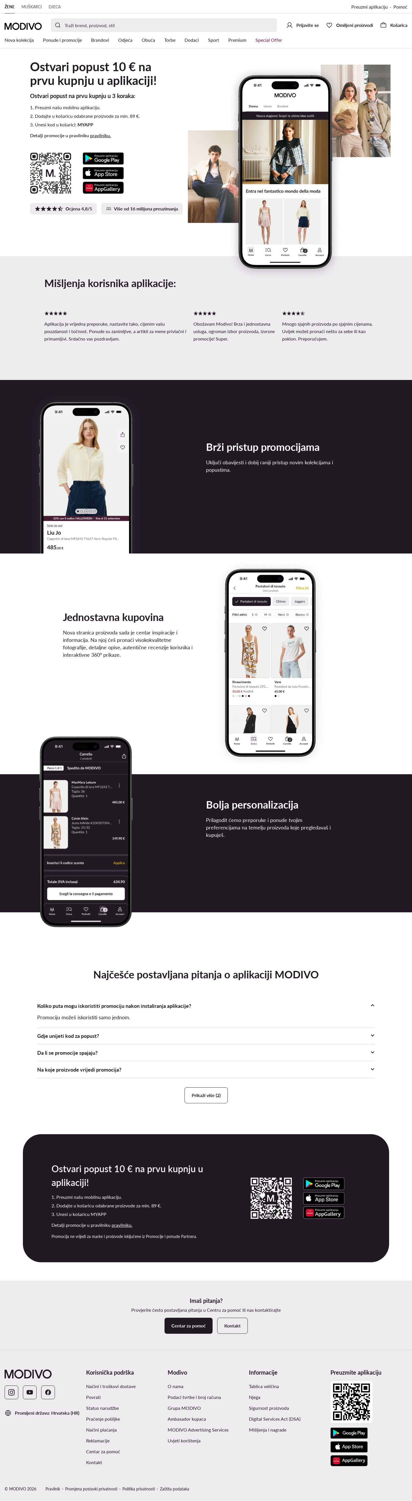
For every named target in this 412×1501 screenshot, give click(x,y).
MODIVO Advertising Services (198, 1429)
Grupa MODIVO (184, 1408)
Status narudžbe (102, 1408)
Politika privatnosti (138, 1488)
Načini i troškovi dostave (111, 1386)
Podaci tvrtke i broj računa (194, 1397)
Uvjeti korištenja (184, 1440)
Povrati (93, 1397)
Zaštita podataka (174, 1488)
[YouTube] (30, 1392)
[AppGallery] (349, 1460)
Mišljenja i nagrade (267, 1429)
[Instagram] (11, 1392)
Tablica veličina (264, 1386)
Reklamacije (98, 1440)
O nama (175, 1386)
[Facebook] (48, 1392)
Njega (254, 1397)
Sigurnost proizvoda (269, 1408)
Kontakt (94, 1462)
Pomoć (400, 6)
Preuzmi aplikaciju (369, 6)
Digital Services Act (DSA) (274, 1419)
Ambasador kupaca (187, 1419)
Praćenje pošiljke (103, 1419)
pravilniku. (100, 135)
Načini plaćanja (101, 1429)
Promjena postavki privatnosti (91, 1488)
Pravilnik (52, 1488)
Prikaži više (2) (206, 1095)
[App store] (349, 1447)
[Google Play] (349, 1433)
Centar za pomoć (103, 1451)
